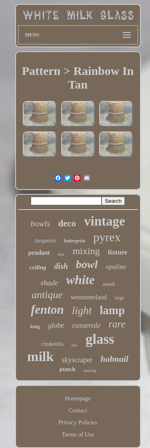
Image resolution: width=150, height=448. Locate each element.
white (80, 279)
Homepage (78, 398)
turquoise (45, 241)
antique (47, 295)
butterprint (74, 241)
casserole (86, 325)
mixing (86, 251)
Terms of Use (78, 434)
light (82, 311)
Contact (77, 410)
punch (68, 369)
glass (100, 339)
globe (56, 325)
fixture (117, 252)
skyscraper (77, 360)
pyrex (106, 237)
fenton (47, 310)
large (119, 298)
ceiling (38, 267)
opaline (116, 266)
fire (74, 345)
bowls (40, 223)
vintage (104, 221)
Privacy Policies (77, 422)
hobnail (114, 359)
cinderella (52, 344)
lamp (112, 310)
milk (40, 356)
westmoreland (89, 297)
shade (49, 282)
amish (109, 284)
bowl (87, 264)
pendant (39, 252)
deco (67, 223)
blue (61, 254)
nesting (90, 370)
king (35, 326)
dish (61, 266)
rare (116, 324)
